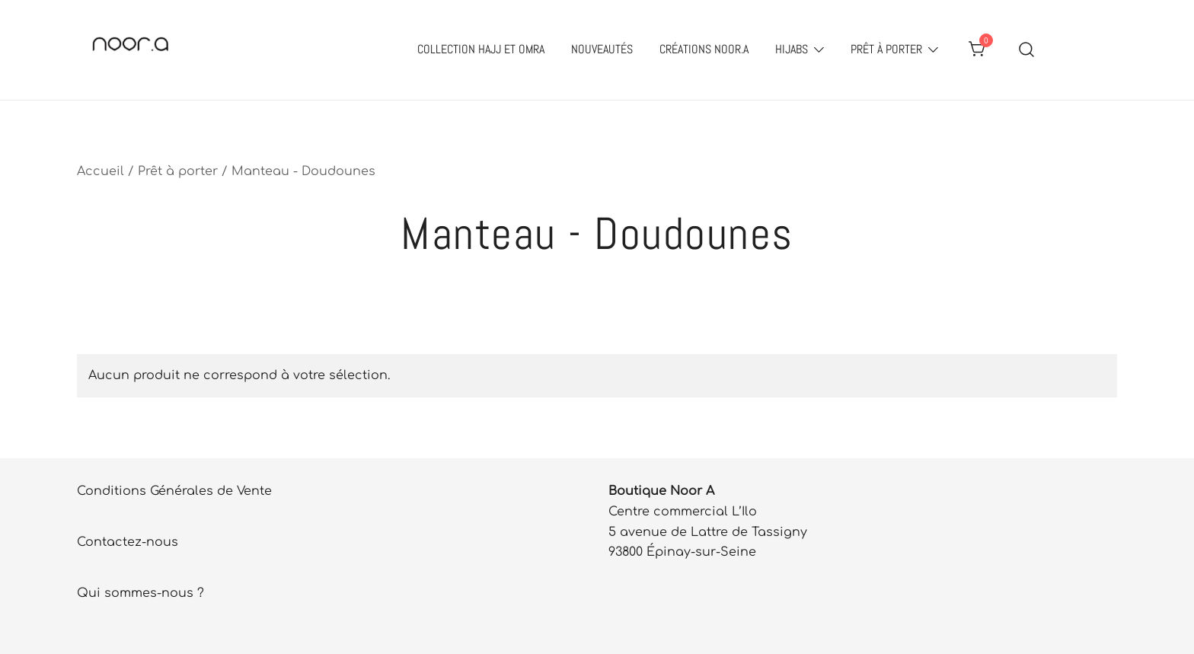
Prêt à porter (886, 49)
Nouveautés (602, 49)
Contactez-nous (127, 542)
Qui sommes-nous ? (140, 593)
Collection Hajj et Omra (480, 49)
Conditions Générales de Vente (174, 491)
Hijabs (791, 49)
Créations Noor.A (704, 49)
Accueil (100, 171)
